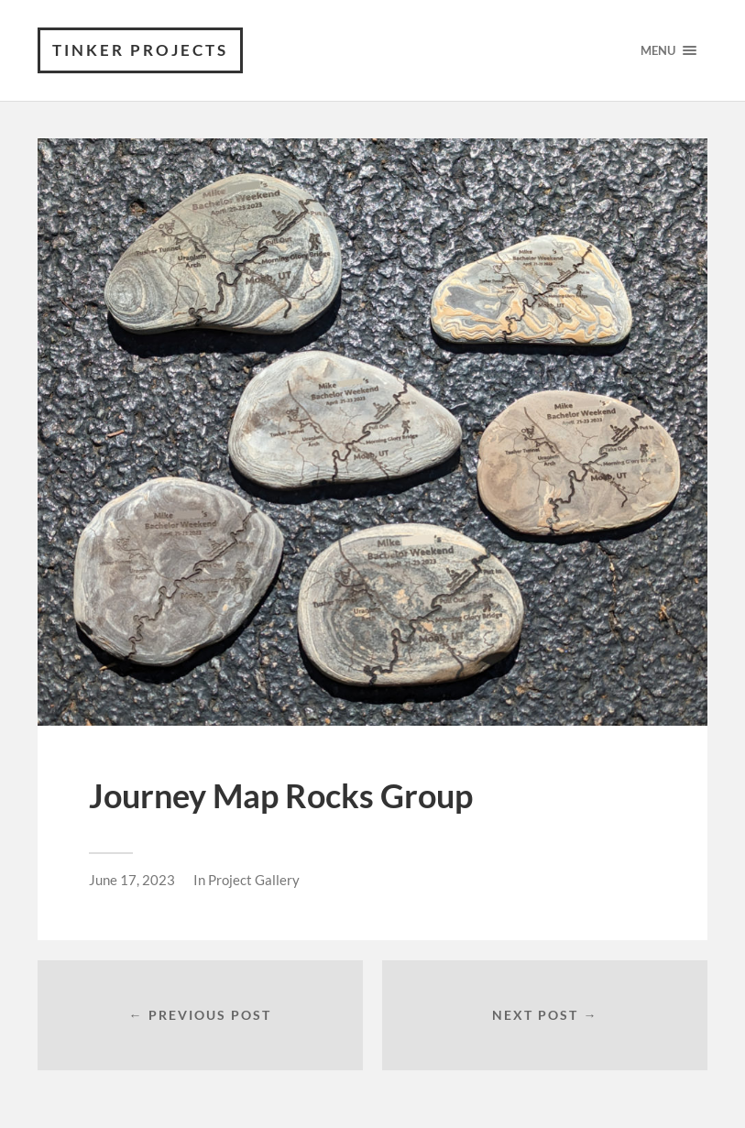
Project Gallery (254, 879)
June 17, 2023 (132, 879)
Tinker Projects (140, 50)
